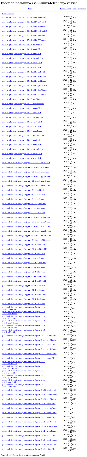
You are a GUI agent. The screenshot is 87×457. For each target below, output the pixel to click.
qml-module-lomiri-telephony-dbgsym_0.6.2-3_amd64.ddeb (24, 245)
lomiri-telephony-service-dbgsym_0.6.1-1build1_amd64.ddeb (24, 72)
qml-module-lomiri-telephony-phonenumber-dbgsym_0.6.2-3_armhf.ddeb (29, 404)
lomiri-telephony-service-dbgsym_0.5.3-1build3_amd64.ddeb (24, 17)
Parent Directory (8, 14)
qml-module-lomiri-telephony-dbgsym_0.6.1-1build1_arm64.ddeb (26, 222)
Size (74, 9)
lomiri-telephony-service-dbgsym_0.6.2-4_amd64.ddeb (22, 131)
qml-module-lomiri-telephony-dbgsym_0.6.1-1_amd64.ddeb (24, 190)
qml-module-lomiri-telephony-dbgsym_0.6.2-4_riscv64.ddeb (24, 299)
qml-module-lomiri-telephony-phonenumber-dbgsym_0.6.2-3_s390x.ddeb (29, 417)
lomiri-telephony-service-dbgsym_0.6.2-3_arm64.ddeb (21, 108)
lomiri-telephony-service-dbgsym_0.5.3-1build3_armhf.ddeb (24, 26)
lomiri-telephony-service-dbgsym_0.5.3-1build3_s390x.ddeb (24, 40)
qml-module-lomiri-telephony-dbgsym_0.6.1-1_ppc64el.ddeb (24, 204)
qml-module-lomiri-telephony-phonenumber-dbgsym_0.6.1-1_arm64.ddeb (29, 340)
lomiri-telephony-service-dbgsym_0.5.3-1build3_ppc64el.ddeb (24, 31)
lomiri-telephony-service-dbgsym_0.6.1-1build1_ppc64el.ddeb (24, 85)
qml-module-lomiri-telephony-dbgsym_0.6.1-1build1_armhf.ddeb (26, 226)
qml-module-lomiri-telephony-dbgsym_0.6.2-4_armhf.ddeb (23, 290)
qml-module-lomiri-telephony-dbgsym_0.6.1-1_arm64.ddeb (23, 195)
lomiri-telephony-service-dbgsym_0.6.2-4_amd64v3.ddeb (23, 135)
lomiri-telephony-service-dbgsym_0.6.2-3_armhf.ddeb (21, 113)
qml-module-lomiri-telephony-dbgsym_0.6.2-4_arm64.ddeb (23, 285)
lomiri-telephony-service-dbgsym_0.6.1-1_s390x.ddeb (21, 67)
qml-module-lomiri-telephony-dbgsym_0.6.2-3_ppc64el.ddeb (24, 263)
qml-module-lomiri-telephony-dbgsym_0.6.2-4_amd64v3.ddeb (24, 281)
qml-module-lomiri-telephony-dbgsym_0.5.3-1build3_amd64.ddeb (26, 163)
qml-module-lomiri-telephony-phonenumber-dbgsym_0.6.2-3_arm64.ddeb (29, 399)
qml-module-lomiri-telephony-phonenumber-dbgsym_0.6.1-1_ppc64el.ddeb (29, 349)
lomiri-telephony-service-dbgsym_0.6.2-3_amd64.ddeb (22, 99)
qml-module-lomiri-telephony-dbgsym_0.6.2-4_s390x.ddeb (23, 304)
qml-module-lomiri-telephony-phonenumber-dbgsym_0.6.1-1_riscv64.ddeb (29, 354)
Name (30, 9)
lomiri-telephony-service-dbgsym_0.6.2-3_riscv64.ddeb (22, 122)
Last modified (65, 9)
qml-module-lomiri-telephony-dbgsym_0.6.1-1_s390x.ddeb (23, 213)
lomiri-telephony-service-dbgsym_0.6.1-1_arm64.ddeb (21, 49)
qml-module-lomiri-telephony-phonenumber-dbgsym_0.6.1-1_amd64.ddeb (29, 335)
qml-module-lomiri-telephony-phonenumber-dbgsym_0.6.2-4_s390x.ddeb (29, 449)
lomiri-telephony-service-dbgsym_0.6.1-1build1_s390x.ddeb (24, 95)
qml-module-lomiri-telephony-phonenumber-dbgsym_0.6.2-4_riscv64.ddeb (29, 445)
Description (81, 9)
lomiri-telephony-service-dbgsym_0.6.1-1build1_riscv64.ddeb (24, 90)
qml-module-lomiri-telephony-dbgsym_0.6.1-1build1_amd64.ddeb (26, 217)
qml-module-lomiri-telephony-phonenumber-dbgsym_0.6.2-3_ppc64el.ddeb (29, 408)
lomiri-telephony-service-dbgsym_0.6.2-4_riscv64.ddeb (22, 154)
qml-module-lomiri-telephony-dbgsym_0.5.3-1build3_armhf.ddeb (26, 172)
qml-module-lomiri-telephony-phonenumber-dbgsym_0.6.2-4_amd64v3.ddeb (30, 426)
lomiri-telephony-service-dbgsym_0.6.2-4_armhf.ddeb (21, 145)
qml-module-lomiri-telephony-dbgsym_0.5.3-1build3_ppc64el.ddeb (26, 176)
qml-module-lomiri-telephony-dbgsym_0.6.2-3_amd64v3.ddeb (24, 249)
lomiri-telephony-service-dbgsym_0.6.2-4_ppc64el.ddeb (22, 149)
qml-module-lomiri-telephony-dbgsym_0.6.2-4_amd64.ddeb (24, 276)
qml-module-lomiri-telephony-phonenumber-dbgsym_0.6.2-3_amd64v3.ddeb (30, 395)
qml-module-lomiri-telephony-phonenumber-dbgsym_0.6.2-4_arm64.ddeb (29, 431)
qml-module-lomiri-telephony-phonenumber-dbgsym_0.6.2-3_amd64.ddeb (29, 390)
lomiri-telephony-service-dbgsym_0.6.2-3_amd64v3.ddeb (23, 104)
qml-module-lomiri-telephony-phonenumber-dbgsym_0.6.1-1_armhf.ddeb (29, 345)
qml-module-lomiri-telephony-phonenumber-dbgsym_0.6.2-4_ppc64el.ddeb (29, 440)
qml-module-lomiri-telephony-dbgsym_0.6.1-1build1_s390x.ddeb (26, 240)
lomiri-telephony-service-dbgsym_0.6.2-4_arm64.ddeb (21, 140)
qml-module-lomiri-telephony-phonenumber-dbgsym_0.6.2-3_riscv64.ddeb (29, 413)
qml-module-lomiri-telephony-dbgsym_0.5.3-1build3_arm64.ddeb (26, 167)
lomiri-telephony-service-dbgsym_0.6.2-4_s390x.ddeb (21, 158)
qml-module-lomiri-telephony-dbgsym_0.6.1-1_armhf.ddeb (23, 199)
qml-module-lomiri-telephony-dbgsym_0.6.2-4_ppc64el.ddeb (24, 295)
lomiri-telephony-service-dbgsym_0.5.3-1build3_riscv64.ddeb (24, 35)
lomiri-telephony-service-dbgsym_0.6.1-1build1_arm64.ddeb (24, 76)
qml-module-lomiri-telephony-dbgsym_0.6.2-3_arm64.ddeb (23, 254)
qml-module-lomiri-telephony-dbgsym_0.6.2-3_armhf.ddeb (23, 258)
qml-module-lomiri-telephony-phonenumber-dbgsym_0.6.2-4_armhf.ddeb (29, 435)
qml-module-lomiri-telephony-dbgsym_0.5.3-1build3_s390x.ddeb (26, 185)
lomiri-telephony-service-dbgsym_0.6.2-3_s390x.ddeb (21, 126)
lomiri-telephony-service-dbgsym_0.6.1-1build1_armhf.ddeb (24, 81)
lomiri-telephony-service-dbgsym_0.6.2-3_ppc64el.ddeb (22, 117)
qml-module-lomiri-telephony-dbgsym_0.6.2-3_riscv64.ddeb (24, 267)
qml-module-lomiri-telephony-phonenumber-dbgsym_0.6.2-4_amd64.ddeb (29, 422)
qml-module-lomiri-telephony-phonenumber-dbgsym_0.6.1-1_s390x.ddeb (29, 358)
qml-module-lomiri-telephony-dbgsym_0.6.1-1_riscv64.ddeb (24, 208)
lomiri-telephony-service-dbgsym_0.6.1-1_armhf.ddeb (21, 54)
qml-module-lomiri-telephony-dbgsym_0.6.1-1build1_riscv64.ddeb (26, 235)
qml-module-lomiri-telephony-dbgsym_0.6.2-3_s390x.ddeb (23, 272)
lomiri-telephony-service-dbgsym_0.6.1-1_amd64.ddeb (22, 45)
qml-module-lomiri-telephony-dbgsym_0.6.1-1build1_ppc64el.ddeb (26, 231)
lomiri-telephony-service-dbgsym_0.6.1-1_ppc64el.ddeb (22, 58)
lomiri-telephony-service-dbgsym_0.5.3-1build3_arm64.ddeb (24, 22)
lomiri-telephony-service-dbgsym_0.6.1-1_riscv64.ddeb (22, 63)
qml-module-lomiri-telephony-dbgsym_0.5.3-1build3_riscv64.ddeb (26, 181)
